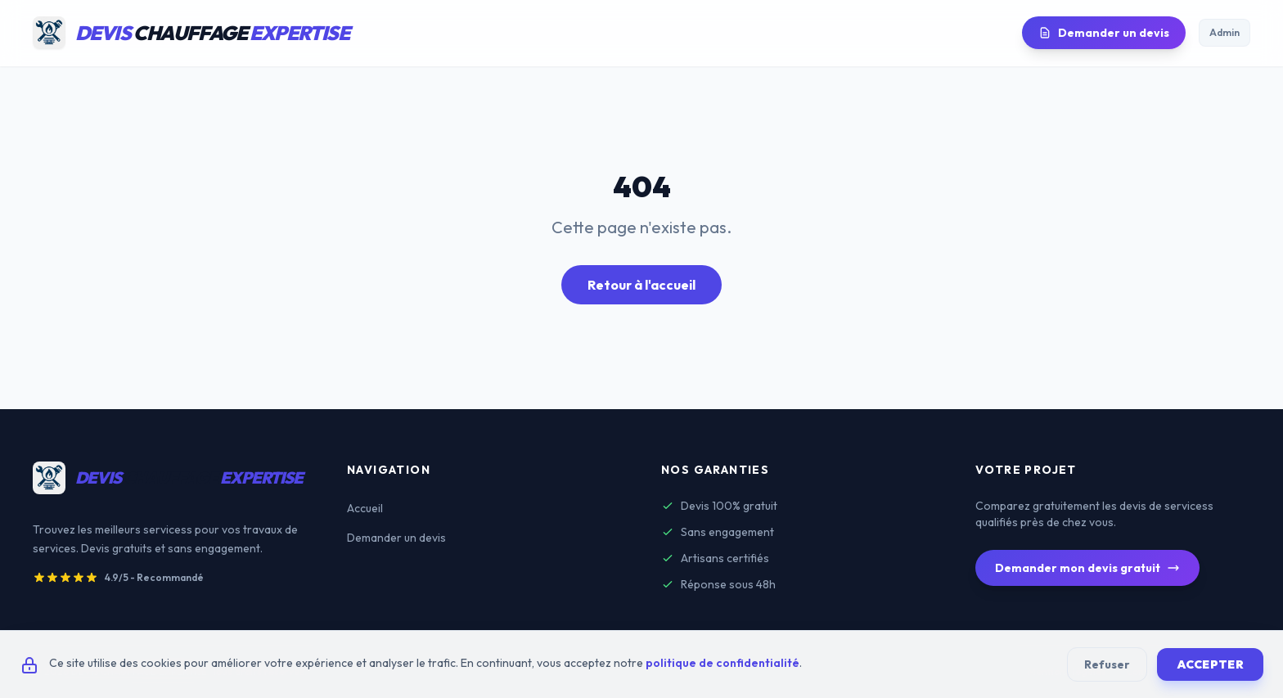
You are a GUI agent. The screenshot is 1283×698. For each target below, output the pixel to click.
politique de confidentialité (722, 662)
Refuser (1107, 664)
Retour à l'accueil (641, 285)
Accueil (365, 508)
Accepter (1210, 664)
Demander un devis (1103, 32)
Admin (1224, 32)
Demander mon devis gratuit (1087, 568)
